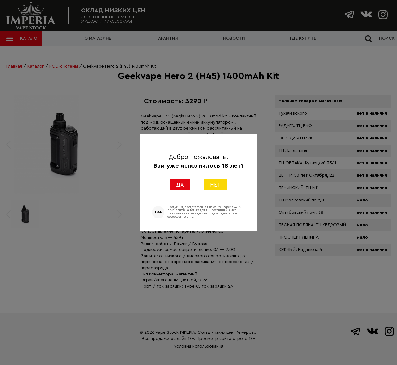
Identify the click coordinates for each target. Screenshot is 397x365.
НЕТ (215, 184)
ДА (180, 184)
